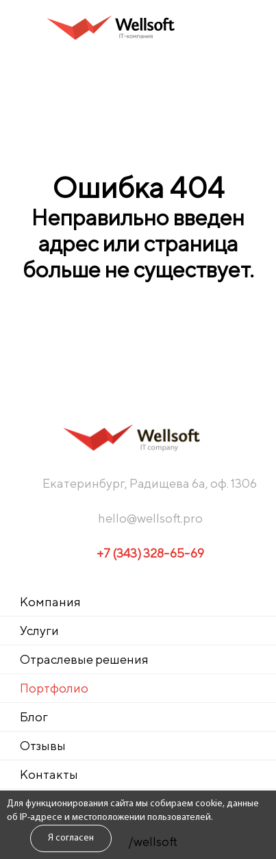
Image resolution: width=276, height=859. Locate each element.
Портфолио (54, 688)
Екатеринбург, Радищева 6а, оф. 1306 (149, 483)
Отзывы (43, 745)
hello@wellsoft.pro (150, 518)
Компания (50, 602)
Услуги (39, 630)
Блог (34, 717)
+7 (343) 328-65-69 (150, 553)
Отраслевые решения (84, 659)
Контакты (49, 774)
